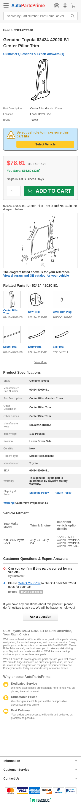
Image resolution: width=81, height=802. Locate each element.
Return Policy (63, 492)
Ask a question (40, 616)
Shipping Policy (39, 492)
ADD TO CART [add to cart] (49, 191)
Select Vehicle (45, 144)
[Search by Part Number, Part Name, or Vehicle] (37, 16)
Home (6, 30)
